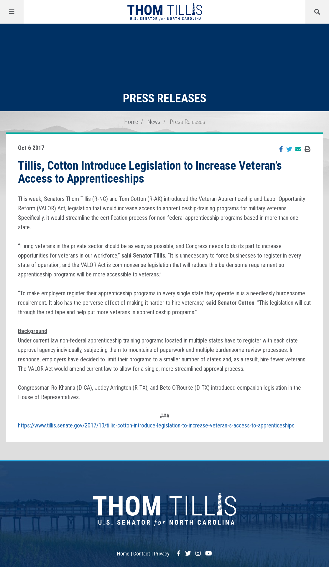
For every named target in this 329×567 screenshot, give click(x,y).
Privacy (162, 553)
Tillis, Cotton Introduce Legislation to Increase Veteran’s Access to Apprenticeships (150, 172)
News (153, 121)
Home (131, 121)
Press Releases (187, 121)
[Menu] (12, 12)
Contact (141, 553)
